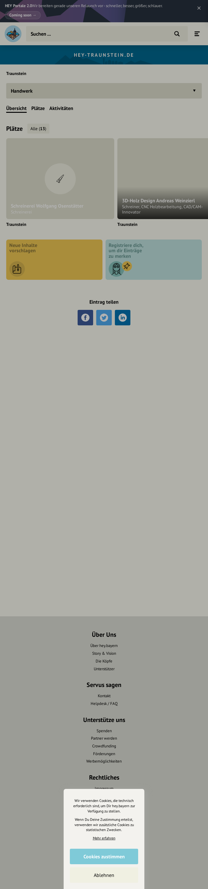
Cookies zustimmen (104, 856)
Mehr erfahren (104, 838)
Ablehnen (104, 875)
